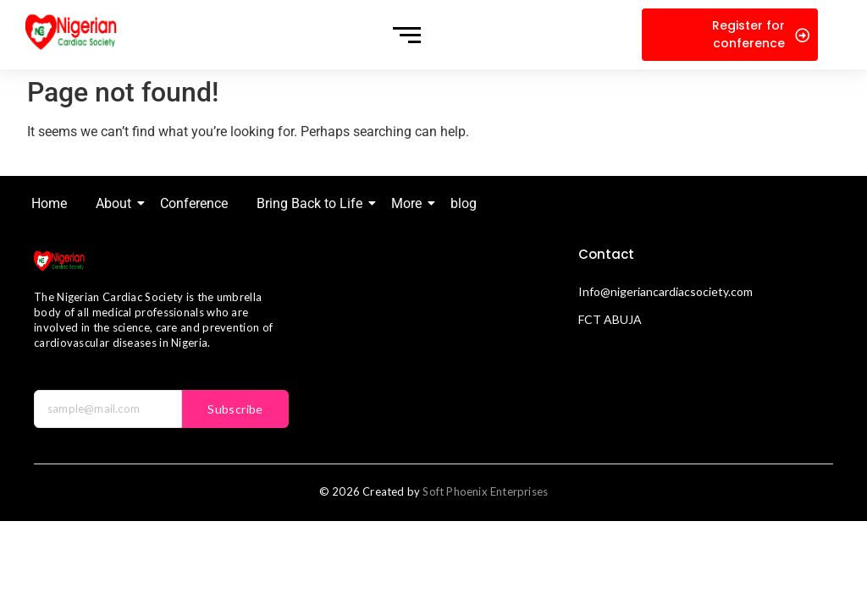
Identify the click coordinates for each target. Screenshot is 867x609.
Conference (194, 203)
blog (463, 203)
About (116, 203)
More (409, 203)
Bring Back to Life (312, 203)
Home (49, 203)
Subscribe (235, 409)
